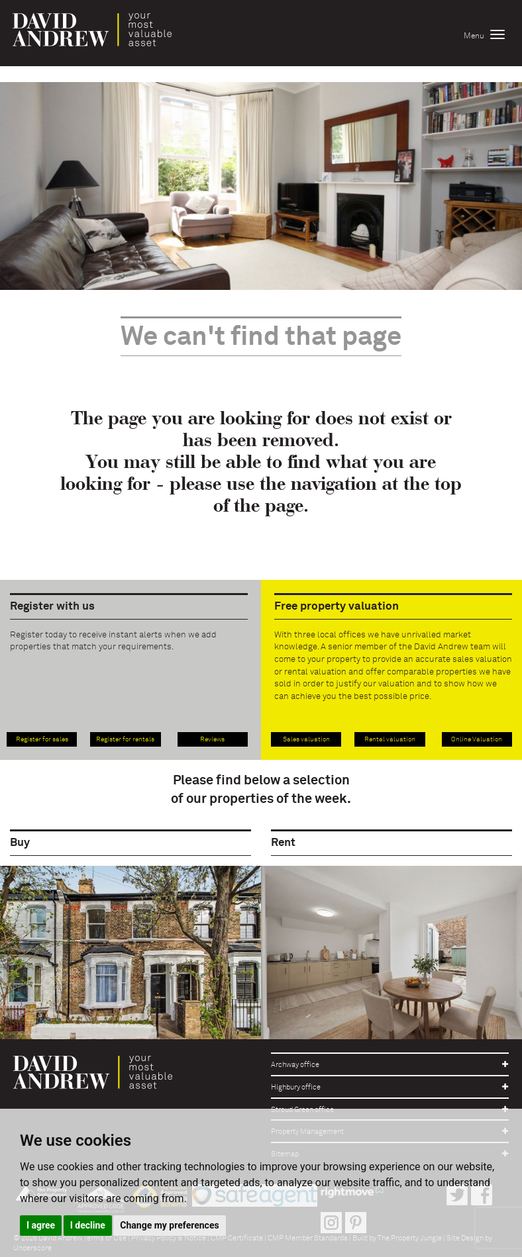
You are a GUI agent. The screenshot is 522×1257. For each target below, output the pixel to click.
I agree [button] (40, 1225)
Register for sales (42, 739)
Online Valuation (476, 739)
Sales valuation (306, 739)
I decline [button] (87, 1225)
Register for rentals (125, 739)
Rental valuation (389, 739)
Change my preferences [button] (169, 1225)
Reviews (212, 739)
